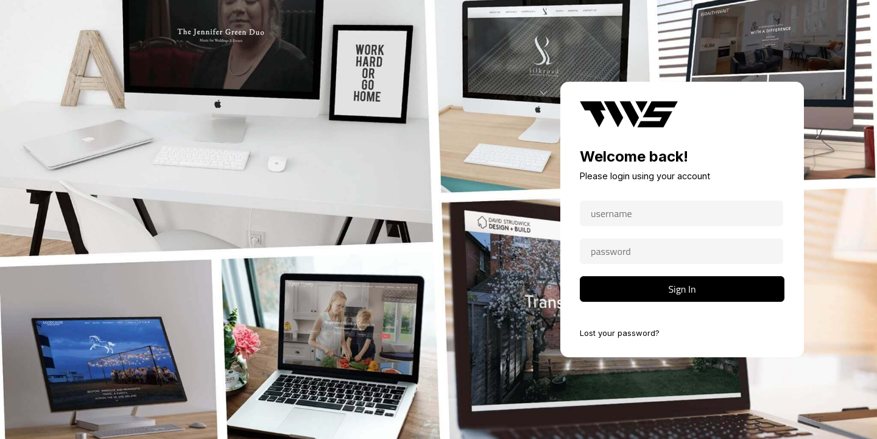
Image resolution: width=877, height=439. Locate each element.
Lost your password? (620, 333)
